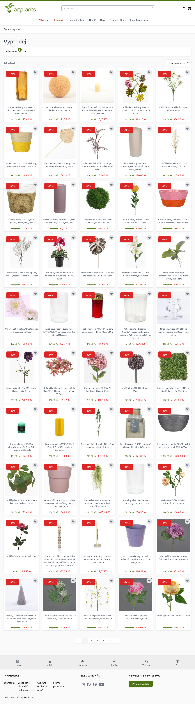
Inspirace (59, 19)
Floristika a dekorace (140, 19)
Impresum (9, 682)
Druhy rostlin (117, 19)
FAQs (177, 662)
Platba (114, 662)
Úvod (6, 29)
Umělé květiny (76, 19)
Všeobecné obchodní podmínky (24, 686)
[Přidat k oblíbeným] (35, 72)
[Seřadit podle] (178, 63)
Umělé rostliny (97, 19)
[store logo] (20, 8)
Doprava (82, 662)
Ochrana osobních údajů (42, 686)
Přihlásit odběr (140, 683)
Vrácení (146, 662)
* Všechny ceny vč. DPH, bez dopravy (19, 697)
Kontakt (49, 662)
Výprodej (44, 19)
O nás (18, 662)
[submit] (152, 8)
